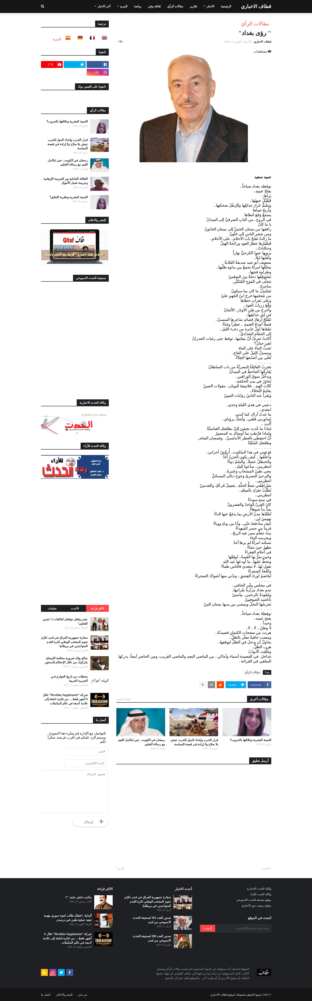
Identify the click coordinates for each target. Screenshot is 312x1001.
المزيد (57, 39)
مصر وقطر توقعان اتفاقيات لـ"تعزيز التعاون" (65, 621)
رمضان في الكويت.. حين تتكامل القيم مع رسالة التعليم (141, 742)
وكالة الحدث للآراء (260, 894)
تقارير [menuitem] (193, 6)
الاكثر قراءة (97, 608)
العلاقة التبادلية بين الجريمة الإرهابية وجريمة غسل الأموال (66, 181)
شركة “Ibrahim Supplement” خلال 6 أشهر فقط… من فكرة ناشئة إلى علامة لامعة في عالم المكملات (65, 699)
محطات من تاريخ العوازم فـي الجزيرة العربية (69, 679)
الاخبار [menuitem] (210, 6)
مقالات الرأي (255, 23)
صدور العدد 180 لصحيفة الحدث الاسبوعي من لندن (152, 938)
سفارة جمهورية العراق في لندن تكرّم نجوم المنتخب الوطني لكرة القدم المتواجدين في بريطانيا (64, 642)
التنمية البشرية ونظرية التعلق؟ (69, 197)
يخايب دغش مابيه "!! (78, 897)
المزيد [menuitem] (123, 6)
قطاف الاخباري (256, 6)
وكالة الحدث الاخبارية (259, 888)
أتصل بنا (45, 994)
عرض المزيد (123, 699)
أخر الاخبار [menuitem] (104, 6)
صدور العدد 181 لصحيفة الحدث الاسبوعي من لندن (152, 920)
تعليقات (52, 608)
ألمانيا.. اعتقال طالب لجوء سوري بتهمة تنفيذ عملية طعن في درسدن (68, 918)
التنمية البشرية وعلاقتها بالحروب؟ (250, 740)
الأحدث (75, 608)
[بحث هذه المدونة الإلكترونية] (243, 928)
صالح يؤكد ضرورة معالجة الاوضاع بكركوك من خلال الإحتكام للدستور (66, 660)
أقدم (121, 868)
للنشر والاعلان (64, 994)
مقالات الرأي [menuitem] (175, 6)
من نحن (82, 994)
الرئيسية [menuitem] (226, 6)
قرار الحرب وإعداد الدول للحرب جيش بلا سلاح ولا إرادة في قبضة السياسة (194, 742)
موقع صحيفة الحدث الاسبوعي (253, 899)
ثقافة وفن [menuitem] (154, 6)
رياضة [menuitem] (137, 6)
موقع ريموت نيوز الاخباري (256, 905)
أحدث (265, 868)
